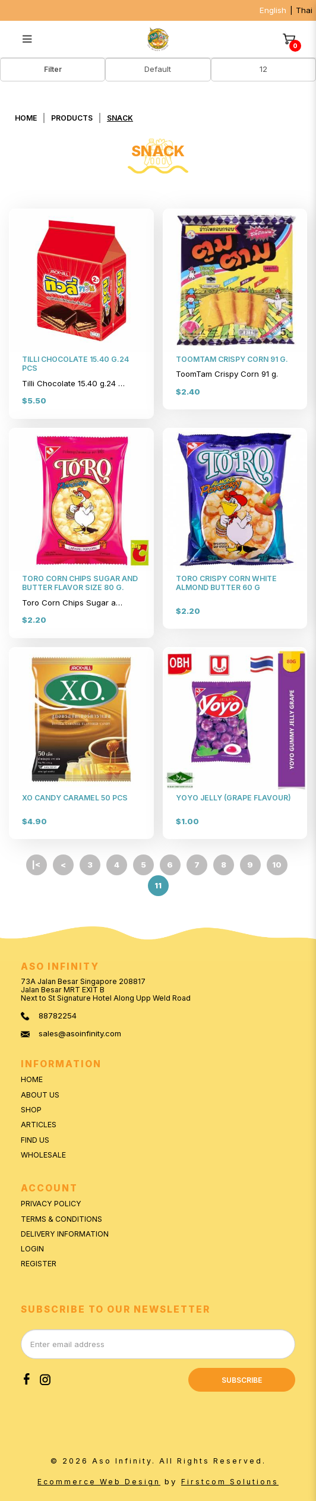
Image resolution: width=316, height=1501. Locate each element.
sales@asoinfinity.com (80, 1033)
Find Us (35, 1140)
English (273, 10)
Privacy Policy (51, 1203)
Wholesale (43, 1154)
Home (26, 117)
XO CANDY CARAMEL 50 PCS (75, 797)
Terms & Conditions (61, 1219)
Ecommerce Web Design (98, 1481)
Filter (53, 69)
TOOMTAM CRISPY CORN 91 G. (232, 359)
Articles (38, 1124)
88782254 (58, 1015)
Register (38, 1263)
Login (32, 1248)
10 (277, 864)
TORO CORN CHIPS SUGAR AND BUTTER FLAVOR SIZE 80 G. (80, 583)
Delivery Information (65, 1233)
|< (36, 864)
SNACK (120, 117)
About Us (40, 1094)
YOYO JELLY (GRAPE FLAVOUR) (233, 797)
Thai (304, 10)
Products (72, 117)
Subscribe (242, 1380)
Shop (31, 1109)
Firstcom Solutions (230, 1481)
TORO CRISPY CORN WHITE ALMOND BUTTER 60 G (226, 583)
